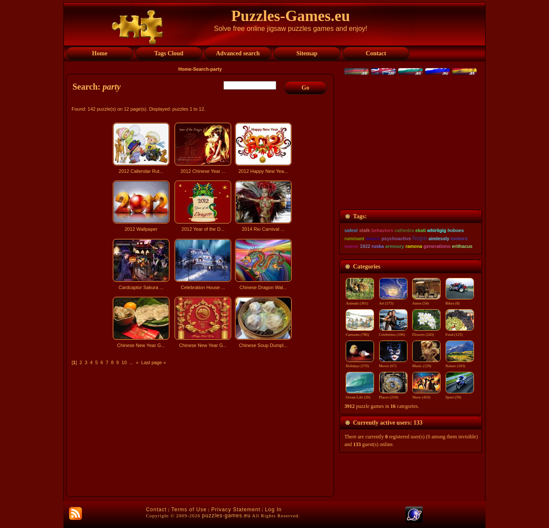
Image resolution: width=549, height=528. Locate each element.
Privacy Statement (235, 510)
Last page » (153, 362)
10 (124, 362)
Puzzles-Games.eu (290, 15)
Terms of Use (189, 510)
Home (185, 69)
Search (201, 69)
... (131, 362)
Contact (156, 510)
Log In (273, 510)
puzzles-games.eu (226, 516)
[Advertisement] (201, 426)
